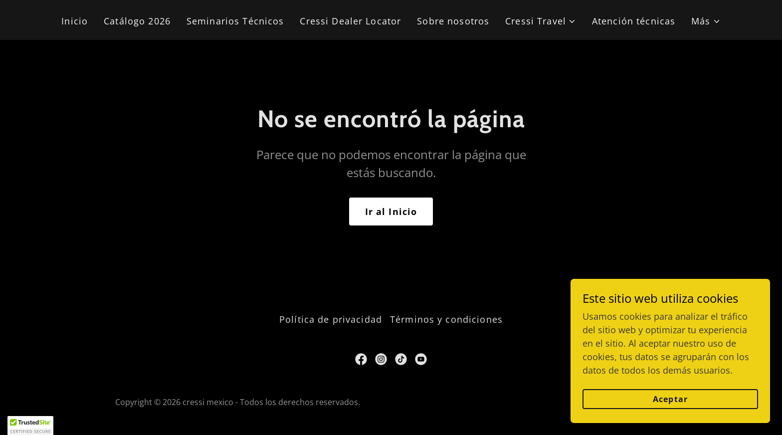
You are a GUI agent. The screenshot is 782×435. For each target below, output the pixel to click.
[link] (361, 359)
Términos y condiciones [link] (446, 319)
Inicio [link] (74, 21)
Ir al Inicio (391, 212)
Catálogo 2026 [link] (137, 21)
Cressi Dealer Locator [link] (350, 21)
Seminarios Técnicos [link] (235, 21)
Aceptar (670, 399)
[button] (540, 21)
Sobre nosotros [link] (453, 21)
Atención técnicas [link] (633, 21)
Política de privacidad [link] (330, 319)
